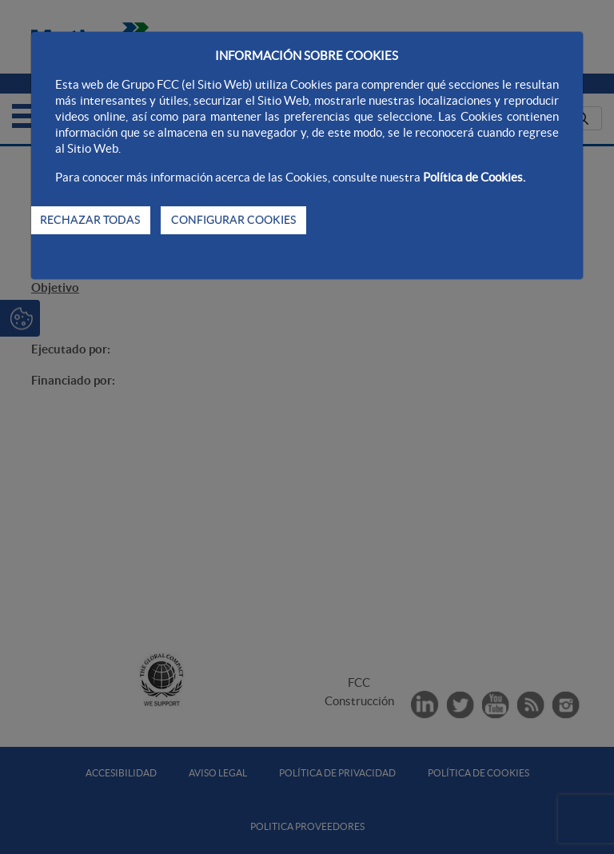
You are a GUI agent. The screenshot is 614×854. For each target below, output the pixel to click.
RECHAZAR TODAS (90, 220)
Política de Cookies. (474, 177)
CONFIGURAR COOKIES (233, 220)
